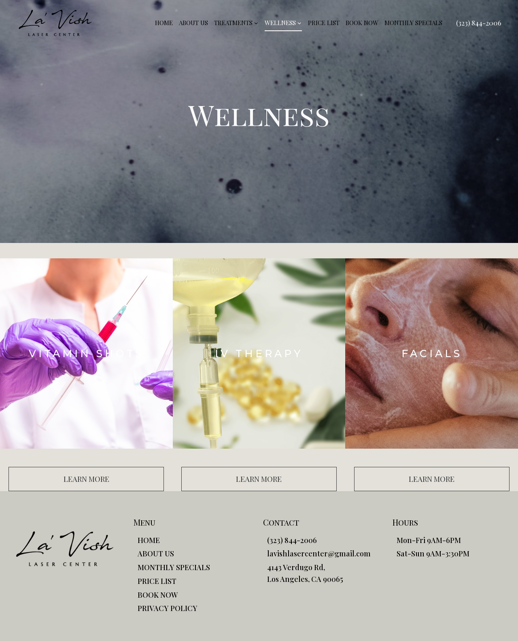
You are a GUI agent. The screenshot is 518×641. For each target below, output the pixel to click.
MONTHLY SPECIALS (413, 23)
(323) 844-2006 (478, 22)
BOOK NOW (362, 23)
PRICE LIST (324, 23)
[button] (86, 479)
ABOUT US (193, 23)
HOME (164, 23)
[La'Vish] (55, 23)
